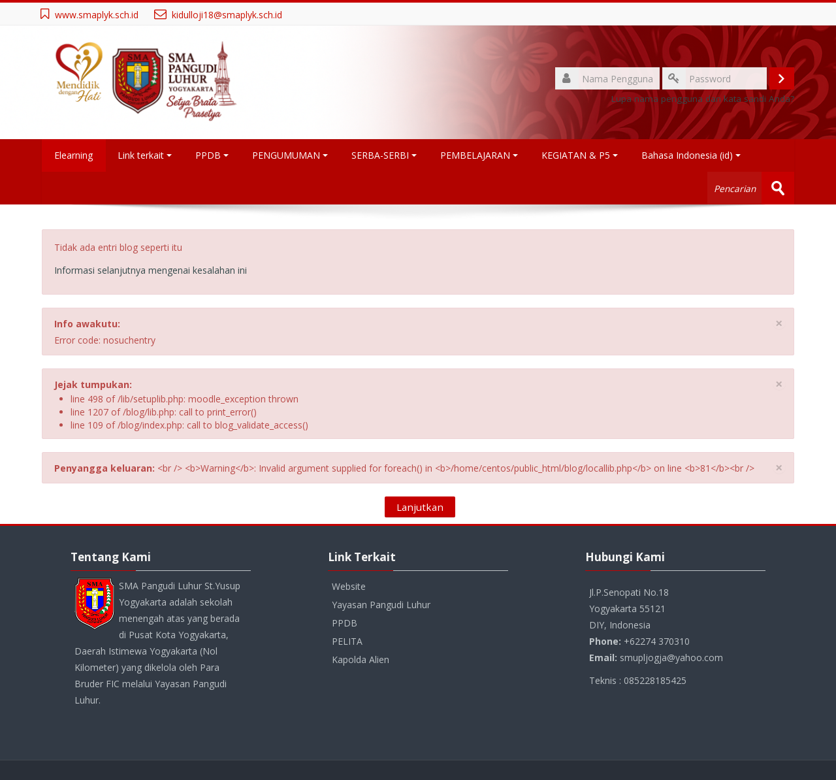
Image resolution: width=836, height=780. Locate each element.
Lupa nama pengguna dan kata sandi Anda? (702, 99)
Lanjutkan (419, 506)
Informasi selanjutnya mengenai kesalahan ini (150, 270)
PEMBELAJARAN (480, 155)
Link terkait (145, 155)
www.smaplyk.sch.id (96, 14)
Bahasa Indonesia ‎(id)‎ (691, 155)
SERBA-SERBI (384, 155)
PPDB (212, 155)
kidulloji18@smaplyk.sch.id (227, 14)
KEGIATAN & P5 (580, 155)
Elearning (74, 155)
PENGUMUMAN (291, 155)
